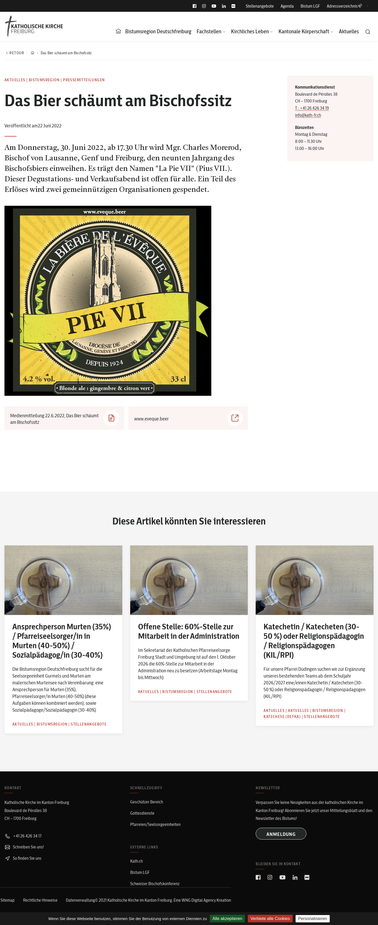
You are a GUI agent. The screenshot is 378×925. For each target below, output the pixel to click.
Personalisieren (312, 918)
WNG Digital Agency (199, 900)
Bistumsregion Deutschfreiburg (158, 31)
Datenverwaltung (80, 900)
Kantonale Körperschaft (304, 31)
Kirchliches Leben (250, 31)
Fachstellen (209, 31)
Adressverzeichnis (344, 6)
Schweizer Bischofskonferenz (155, 883)
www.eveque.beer (188, 418)
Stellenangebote (260, 6)
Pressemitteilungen (84, 80)
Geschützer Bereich (146, 801)
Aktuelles (349, 31)
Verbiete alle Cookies (270, 918)
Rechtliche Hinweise (40, 900)
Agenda (287, 6)
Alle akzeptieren (227, 918)
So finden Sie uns (22, 858)
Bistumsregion (44, 80)
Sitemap (8, 900)
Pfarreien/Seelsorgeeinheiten (155, 824)
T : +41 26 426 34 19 (312, 108)
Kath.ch (136, 861)
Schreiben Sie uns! (24, 847)
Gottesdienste (142, 813)
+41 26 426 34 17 (22, 836)
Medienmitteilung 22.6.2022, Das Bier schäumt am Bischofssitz (64, 418)
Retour (14, 53)
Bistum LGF (310, 6)
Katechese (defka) (282, 716)
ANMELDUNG (281, 834)
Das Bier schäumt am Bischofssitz (66, 53)
